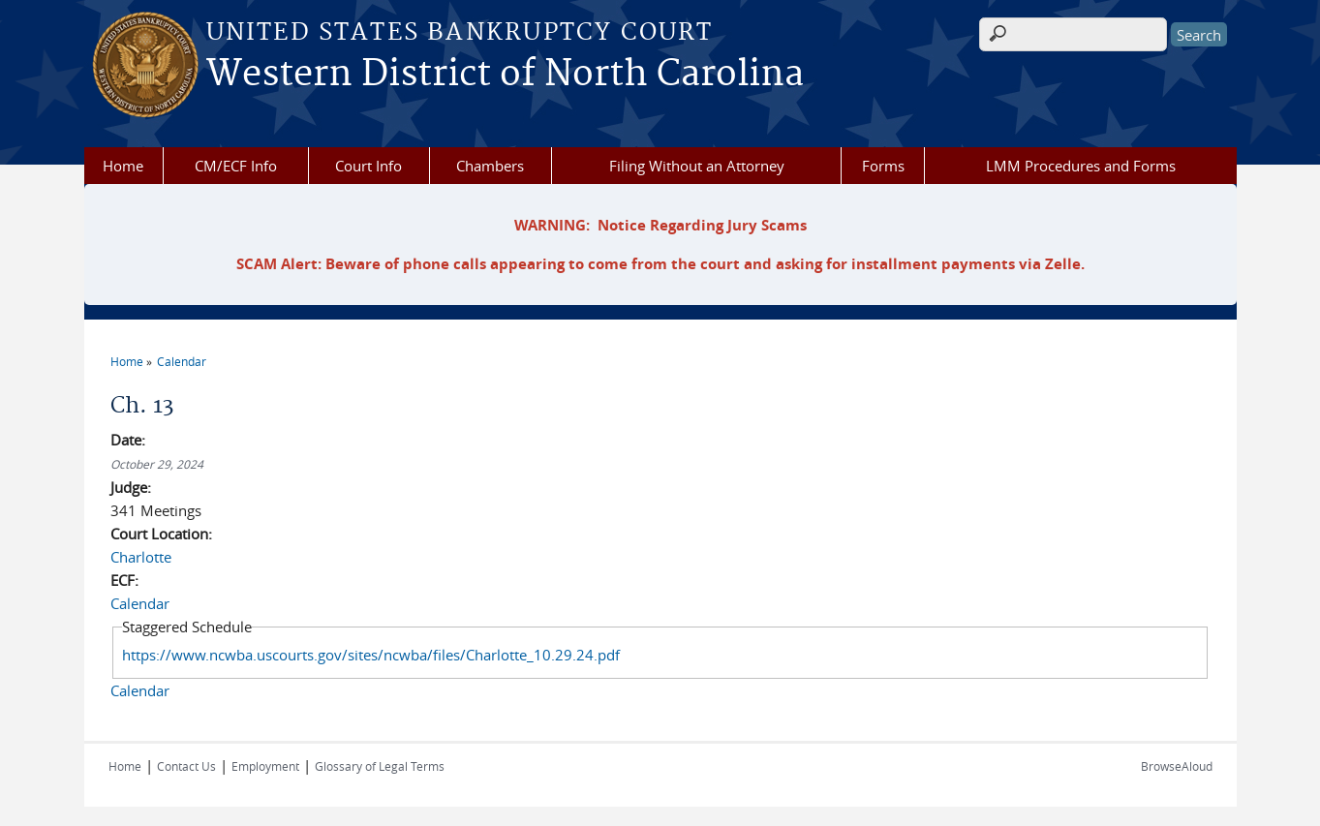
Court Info (368, 165)
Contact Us (186, 766)
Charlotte (140, 556)
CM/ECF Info (236, 165)
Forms (883, 165)
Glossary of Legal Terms (380, 766)
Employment (265, 766)
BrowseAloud (1177, 766)
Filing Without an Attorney (696, 165)
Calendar (181, 361)
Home (123, 165)
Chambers (490, 165)
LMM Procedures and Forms (1081, 165)
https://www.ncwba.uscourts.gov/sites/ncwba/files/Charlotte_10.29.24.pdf (371, 654)
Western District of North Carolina (505, 74)
